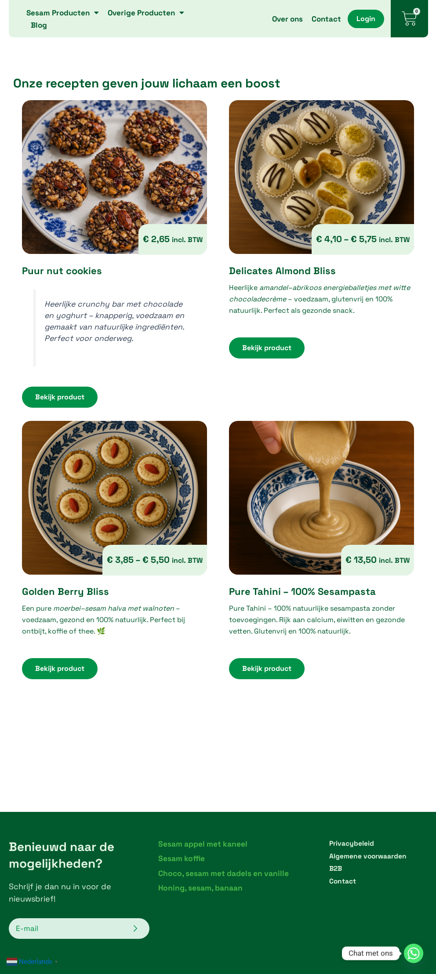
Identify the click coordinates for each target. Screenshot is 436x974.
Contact (326, 19)
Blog (39, 25)
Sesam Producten (62, 13)
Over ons (287, 19)
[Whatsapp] (413, 953)
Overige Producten (146, 13)
